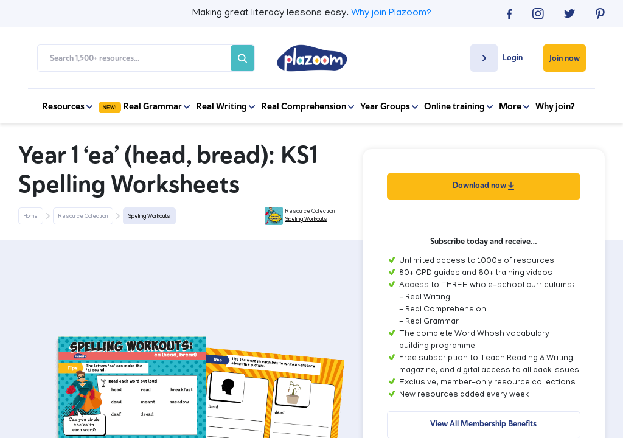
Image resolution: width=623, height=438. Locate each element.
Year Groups (389, 106)
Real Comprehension (307, 106)
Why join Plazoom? (391, 13)
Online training (458, 106)
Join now (564, 58)
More (514, 106)
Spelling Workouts (149, 217)
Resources (67, 106)
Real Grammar (144, 106)
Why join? (555, 106)
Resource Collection (83, 217)
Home (31, 217)
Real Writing (225, 106)
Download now (483, 185)
